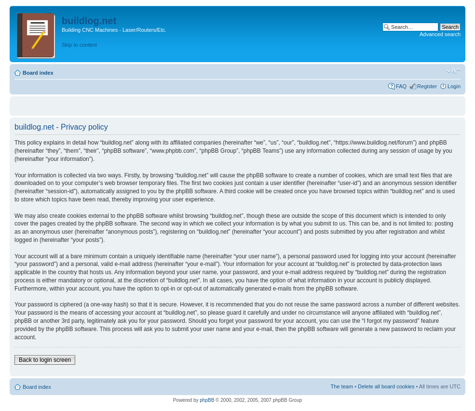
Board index (38, 73)
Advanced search (440, 34)
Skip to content (79, 45)
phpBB (207, 400)
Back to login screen (45, 360)
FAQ (401, 86)
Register (427, 86)
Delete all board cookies (386, 386)
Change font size (454, 70)
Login (454, 86)
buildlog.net (89, 20)
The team (342, 386)
